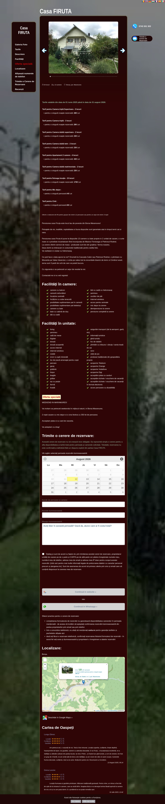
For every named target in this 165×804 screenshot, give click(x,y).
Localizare (20, 69)
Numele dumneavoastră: (52, 511)
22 (110, 483)
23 (122, 483)
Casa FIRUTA (23, 30)
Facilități (19, 59)
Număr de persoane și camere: (55, 500)
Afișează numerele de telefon (24, 75)
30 (122, 488)
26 (76, 488)
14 (98, 479)
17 (52, 483)
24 (52, 488)
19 (76, 483)
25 (65, 488)
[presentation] (58, 579)
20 (87, 483)
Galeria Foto (21, 44)
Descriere (20, 54)
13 (87, 479)
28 (98, 488)
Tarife (18, 49)
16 (122, 479)
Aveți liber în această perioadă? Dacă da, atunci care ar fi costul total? (83, 534)
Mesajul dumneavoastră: (52, 521)
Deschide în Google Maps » (57, 717)
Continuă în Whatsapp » (85, 606)
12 (76, 479)
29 (110, 488)
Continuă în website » (85, 592)
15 (110, 479)
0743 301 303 (145, 26)
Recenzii (19, 89)
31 (52, 492)
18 (65, 483)
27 (87, 488)
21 (98, 483)
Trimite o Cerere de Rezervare (24, 83)
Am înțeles (76, 801)
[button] (83, 682)
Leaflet (96, 711)
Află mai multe (88, 801)
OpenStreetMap (112, 711)
